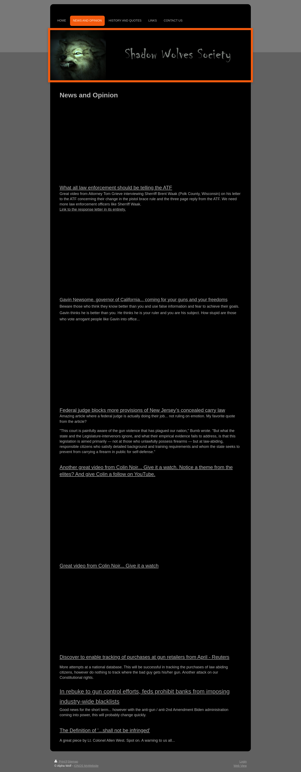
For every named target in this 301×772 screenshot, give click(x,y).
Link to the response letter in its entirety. (93, 209)
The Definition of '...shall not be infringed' (105, 730)
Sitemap (72, 761)
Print (60, 761)
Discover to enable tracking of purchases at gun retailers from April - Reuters (144, 657)
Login (243, 761)
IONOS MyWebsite (86, 765)
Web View (240, 765)
